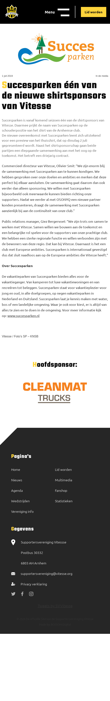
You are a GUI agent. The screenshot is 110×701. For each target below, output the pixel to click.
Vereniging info (22, 511)
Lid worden (94, 12)
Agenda (17, 490)
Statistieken (64, 501)
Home (15, 469)
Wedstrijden (20, 501)
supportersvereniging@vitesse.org (46, 573)
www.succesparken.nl (23, 316)
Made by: (44, 624)
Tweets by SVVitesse (55, 605)
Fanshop (61, 490)
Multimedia (63, 480)
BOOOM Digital (60, 624)
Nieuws (16, 480)
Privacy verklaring (34, 584)
